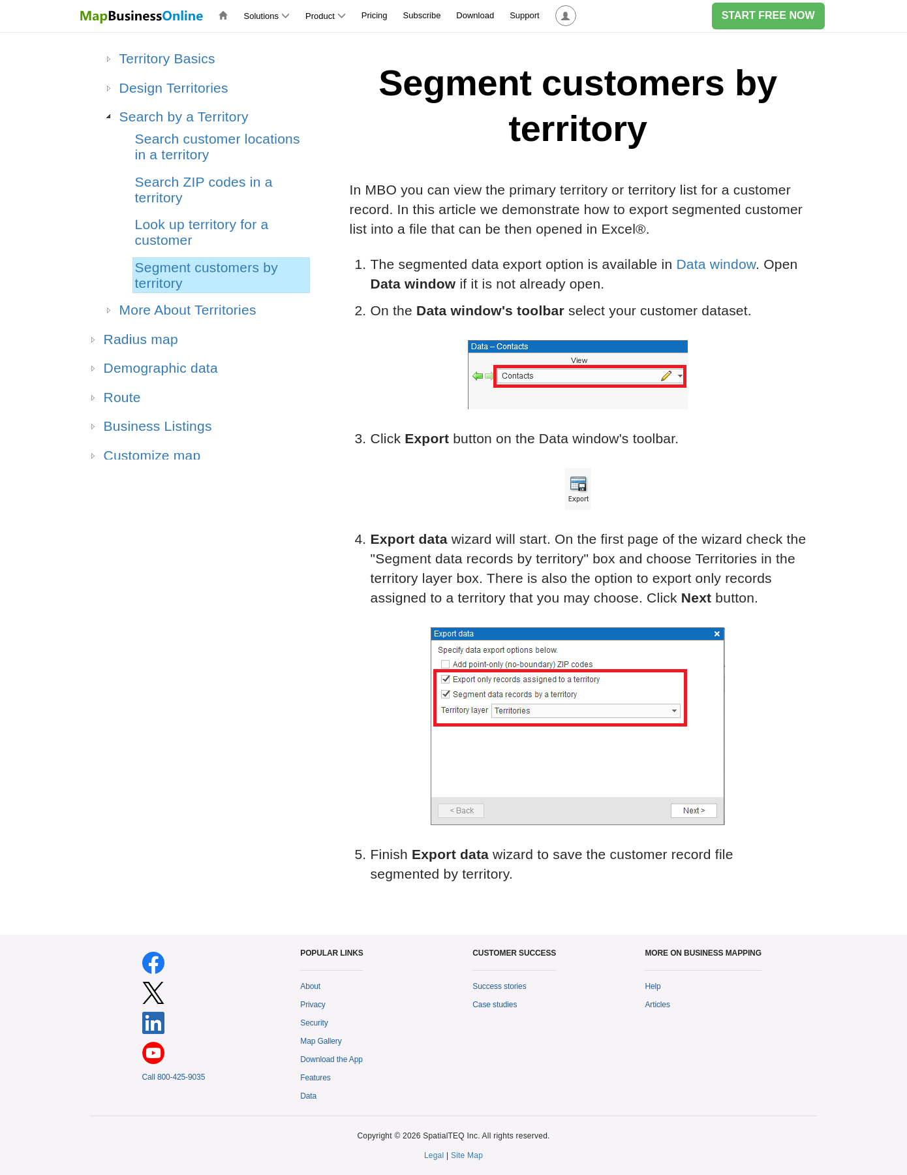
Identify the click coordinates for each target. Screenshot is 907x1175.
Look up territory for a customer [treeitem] (202, 232)
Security (314, 1022)
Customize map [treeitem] (152, 455)
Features (315, 1077)
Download (475, 15)
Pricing (374, 15)
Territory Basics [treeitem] (167, 58)
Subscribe (422, 15)
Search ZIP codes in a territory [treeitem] (204, 189)
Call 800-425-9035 (174, 1077)
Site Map (467, 1155)
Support (525, 15)
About (310, 986)
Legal (434, 1155)
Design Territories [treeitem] (173, 87)
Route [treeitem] (122, 397)
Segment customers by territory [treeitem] (206, 275)
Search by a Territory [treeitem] (184, 116)
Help (652, 986)
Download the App (331, 1059)
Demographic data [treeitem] (161, 367)
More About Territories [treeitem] (187, 309)
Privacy (313, 1004)
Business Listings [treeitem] (158, 425)
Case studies (494, 1004)
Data (308, 1096)
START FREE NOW (768, 15)
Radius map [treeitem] (141, 339)
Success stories (499, 986)
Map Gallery (320, 1041)
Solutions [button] (267, 16)
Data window (716, 264)
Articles (657, 1004)
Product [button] (325, 16)
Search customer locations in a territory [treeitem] (217, 146)
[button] (565, 16)
